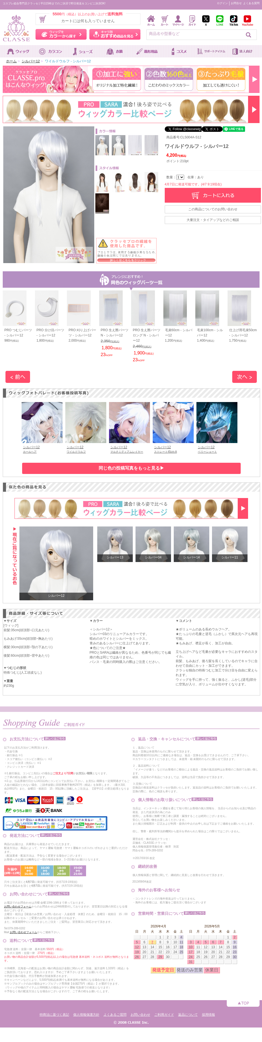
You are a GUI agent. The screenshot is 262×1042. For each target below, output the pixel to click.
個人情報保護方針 (86, 1015)
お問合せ (236, 3)
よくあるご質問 (115, 1015)
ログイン (222, 3)
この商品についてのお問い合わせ (212, 209)
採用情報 (208, 1015)
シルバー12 (31, 61)
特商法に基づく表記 (54, 1015)
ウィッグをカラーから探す (61, 34)
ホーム (11, 61)
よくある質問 (251, 3)
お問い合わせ (140, 1015)
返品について (188, 1015)
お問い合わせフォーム (17, 906)
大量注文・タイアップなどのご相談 (213, 220)
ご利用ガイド (164, 1015)
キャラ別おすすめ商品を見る (114, 34)
